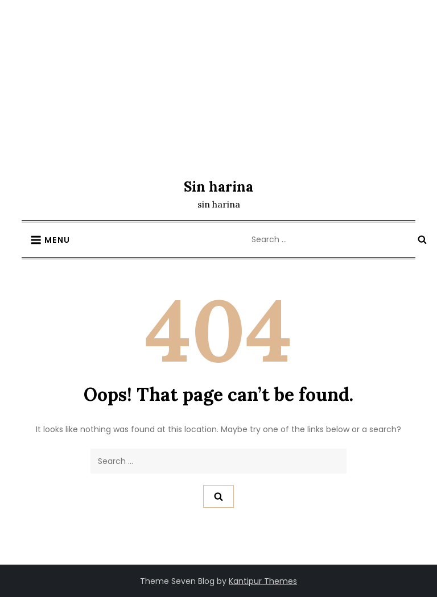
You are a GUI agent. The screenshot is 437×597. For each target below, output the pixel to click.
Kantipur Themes (263, 581)
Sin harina (218, 187)
